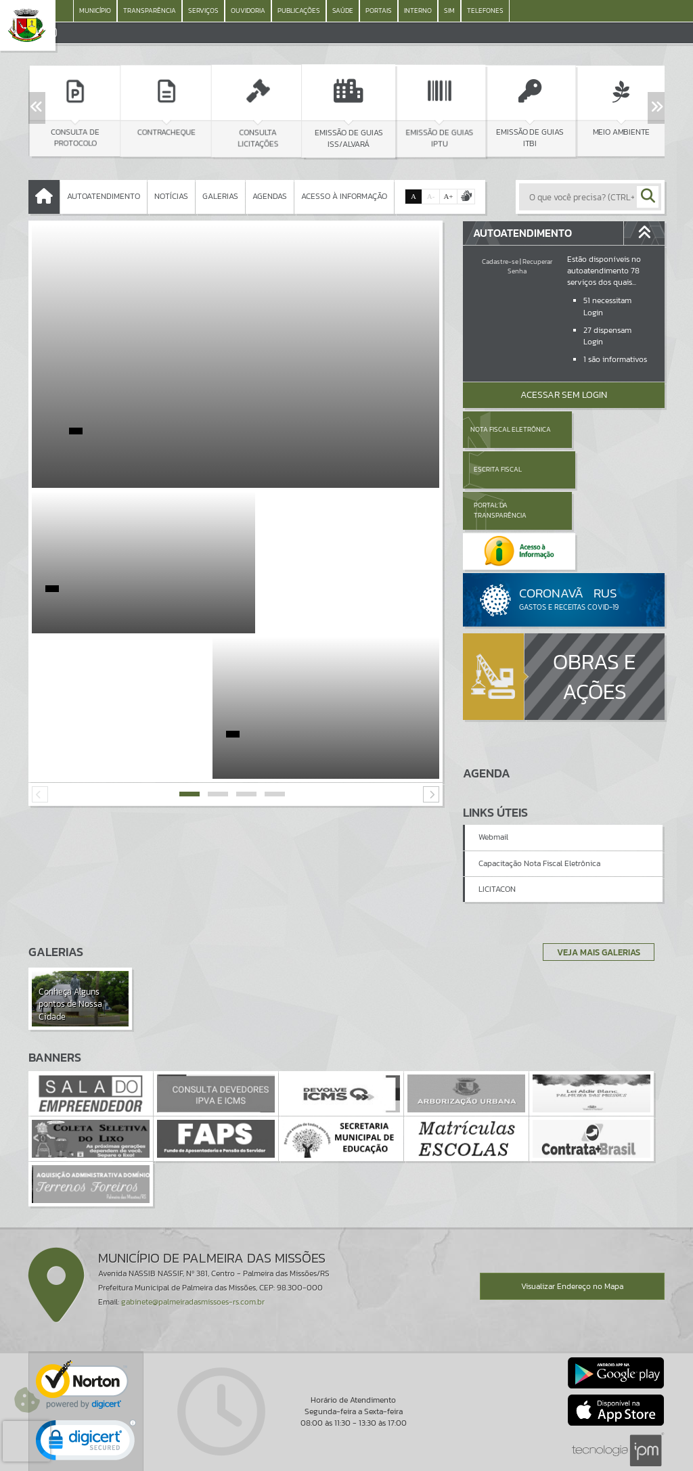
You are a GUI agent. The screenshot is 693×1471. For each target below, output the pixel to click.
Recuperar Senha (530, 266)
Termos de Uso (347, 1447)
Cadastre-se (500, 261)
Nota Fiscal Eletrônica (510, 429)
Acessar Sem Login (563, 395)
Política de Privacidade (346, 1457)
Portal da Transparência (500, 469)
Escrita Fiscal (599, 429)
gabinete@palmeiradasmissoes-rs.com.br (193, 1243)
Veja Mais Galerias (594, 892)
